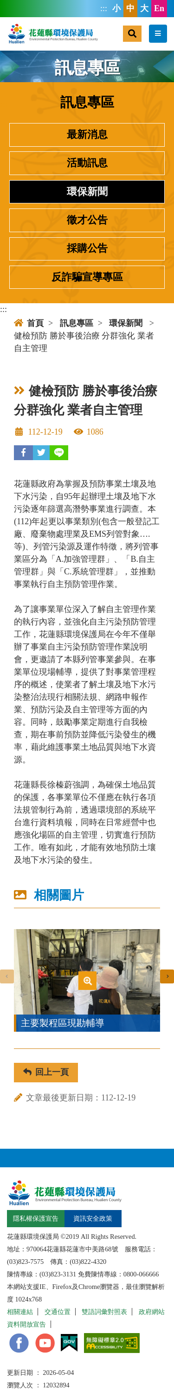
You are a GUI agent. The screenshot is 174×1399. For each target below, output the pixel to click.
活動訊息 (87, 163)
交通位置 (58, 1311)
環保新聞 (87, 191)
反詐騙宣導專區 (87, 277)
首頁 (29, 323)
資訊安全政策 (92, 1218)
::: (103, 8)
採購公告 (87, 248)
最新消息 (87, 134)
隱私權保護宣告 (35, 1218)
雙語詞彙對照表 (104, 1311)
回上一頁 (46, 1072)
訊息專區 (76, 323)
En (159, 8)
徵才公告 (87, 220)
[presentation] (7, 976)
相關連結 (20, 1311)
